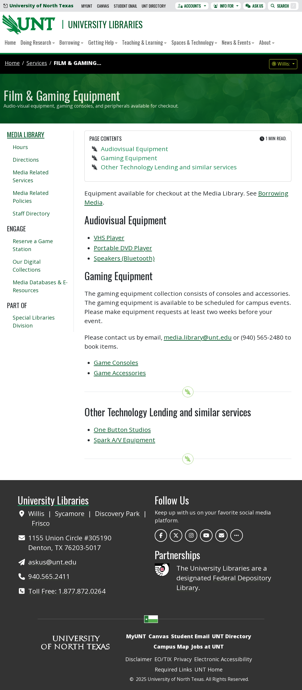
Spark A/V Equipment (124, 440)
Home (10, 42)
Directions (26, 159)
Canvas (103, 6)
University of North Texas (39, 5)
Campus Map (171, 646)
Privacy (183, 659)
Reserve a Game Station (33, 245)
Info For (223, 6)
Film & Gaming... (77, 62)
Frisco (41, 523)
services (36, 62)
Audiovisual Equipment (134, 149)
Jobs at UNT (207, 646)
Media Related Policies (31, 196)
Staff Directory (31, 213)
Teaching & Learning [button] (144, 42)
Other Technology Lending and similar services (169, 167)
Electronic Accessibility (223, 659)
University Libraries (105, 24)
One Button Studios (122, 429)
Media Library (25, 134)
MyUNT (86, 6)
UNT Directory (154, 6)
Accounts (189, 6)
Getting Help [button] (102, 42)
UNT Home (208, 669)
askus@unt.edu (52, 561)
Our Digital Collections (27, 265)
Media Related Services (31, 176)
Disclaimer (138, 659)
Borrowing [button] (71, 42)
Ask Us (254, 6)
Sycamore (70, 513)
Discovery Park (118, 513)
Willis (37, 513)
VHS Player (109, 237)
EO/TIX (162, 659)
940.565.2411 (49, 576)
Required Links (173, 669)
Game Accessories (120, 373)
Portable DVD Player (123, 248)
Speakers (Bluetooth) (124, 258)
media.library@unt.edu (198, 337)
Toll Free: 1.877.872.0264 (67, 591)
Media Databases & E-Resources (40, 286)
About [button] (266, 42)
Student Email (125, 6)
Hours (20, 147)
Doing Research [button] (38, 42)
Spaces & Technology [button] (194, 42)
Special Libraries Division (34, 321)
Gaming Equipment (129, 158)
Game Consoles (116, 362)
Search (283, 6)
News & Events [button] (238, 42)
